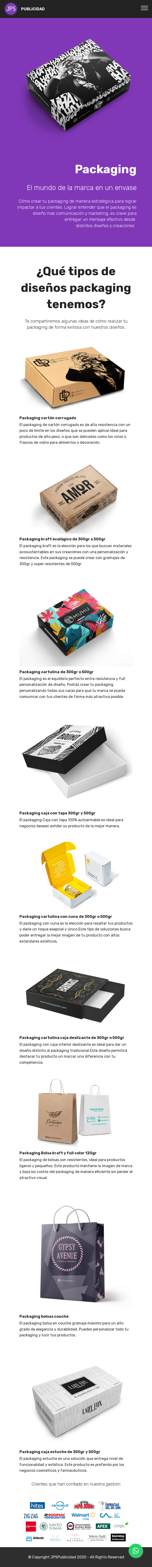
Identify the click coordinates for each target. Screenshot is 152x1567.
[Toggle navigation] (144, 8)
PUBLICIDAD (33, 9)
